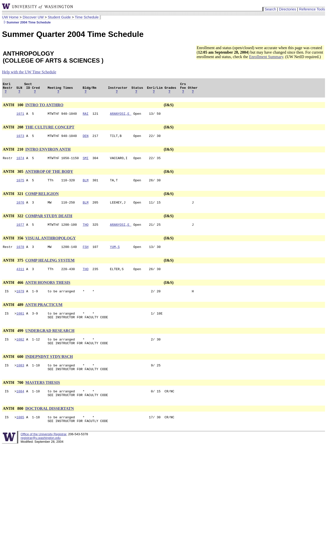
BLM (85, 185)
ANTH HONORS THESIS (47, 291)
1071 (20, 116)
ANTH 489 (13, 314)
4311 (20, 277)
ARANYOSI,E (120, 116)
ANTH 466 (13, 291)
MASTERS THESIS (42, 396)
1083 (20, 378)
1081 (20, 323)
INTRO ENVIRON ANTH (47, 153)
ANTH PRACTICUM (43, 314)
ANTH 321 (13, 199)
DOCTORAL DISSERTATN (49, 423)
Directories (287, 9)
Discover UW (33, 17)
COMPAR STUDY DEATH (48, 222)
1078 (20, 254)
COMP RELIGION (42, 199)
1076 (20, 208)
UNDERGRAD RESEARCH (49, 341)
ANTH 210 (13, 153)
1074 (20, 162)
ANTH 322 (13, 222)
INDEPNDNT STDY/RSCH (49, 368)
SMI (85, 162)
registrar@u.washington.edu (40, 454)
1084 (20, 405)
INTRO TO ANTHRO (44, 107)
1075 (20, 185)
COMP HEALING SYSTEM (49, 268)
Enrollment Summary (266, 57)
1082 (20, 350)
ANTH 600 (13, 368)
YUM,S (115, 254)
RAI (85, 116)
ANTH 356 (13, 245)
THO (85, 231)
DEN (85, 139)
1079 (20, 300)
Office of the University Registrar (43, 450)
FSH (85, 254)
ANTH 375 (13, 268)
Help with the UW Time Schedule (29, 72)
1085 (20, 433)
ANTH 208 (13, 130)
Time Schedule (86, 17)
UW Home (10, 17)
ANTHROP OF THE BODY (49, 176)
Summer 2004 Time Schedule (26, 22)
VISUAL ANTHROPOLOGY (50, 245)
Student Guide (59, 17)
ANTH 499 (13, 341)
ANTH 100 (13, 107)
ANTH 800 (13, 423)
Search (270, 9)
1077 (20, 231)
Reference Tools (312, 9)
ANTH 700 (13, 396)
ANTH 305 (13, 176)
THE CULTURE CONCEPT (49, 130)
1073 (20, 139)
